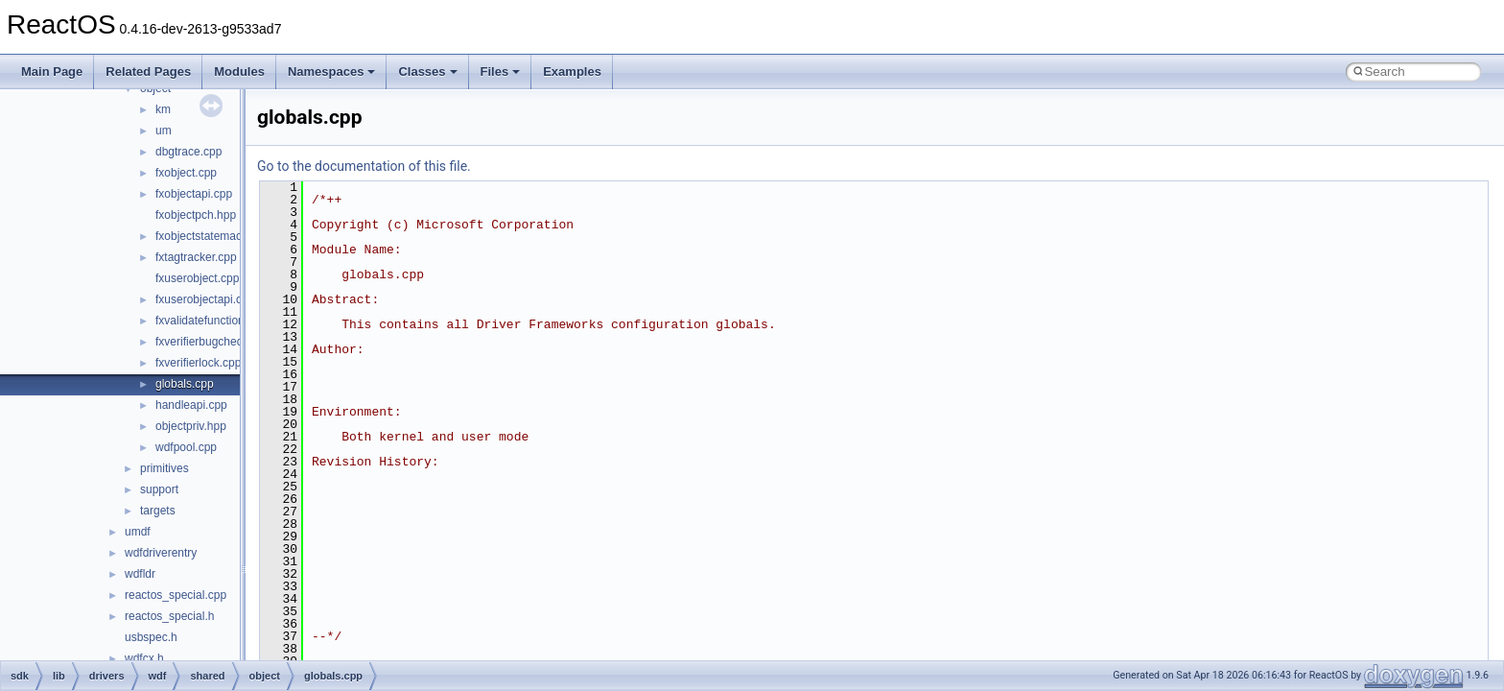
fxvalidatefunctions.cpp (213, 320)
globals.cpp (184, 384)
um (163, 130)
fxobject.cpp (186, 172)
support (159, 489)
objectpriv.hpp (190, 426)
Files (501, 71)
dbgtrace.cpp (188, 151)
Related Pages (148, 71)
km (163, 109)
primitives (164, 468)
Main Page (51, 71)
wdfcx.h (144, 658)
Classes (427, 71)
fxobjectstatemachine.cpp (220, 236)
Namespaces (332, 71)
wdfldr (140, 574)
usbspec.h (151, 637)
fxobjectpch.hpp (195, 215)
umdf (138, 531)
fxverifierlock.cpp (198, 362)
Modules (239, 71)
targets (158, 510)
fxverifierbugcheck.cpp (212, 341)
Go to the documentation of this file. (364, 166)
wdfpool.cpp (186, 447)
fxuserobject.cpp (197, 278)
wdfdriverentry (161, 553)
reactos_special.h (169, 616)
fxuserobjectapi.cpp (204, 299)
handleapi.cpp (191, 405)
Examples (572, 71)
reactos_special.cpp (175, 595)
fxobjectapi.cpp (193, 194)
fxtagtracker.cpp (196, 257)
